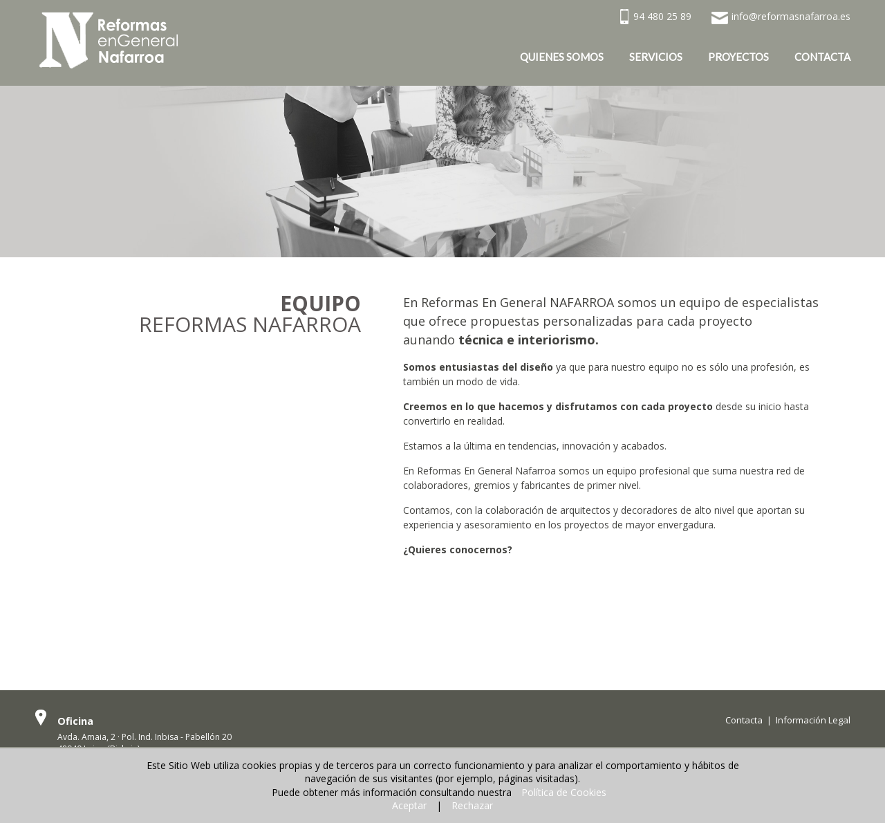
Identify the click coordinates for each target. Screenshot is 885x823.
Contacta (744, 720)
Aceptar (409, 805)
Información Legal (813, 720)
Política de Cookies (563, 792)
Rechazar (472, 805)
